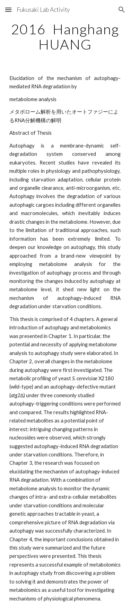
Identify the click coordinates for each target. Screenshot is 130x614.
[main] (65, 37)
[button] (8, 9)
